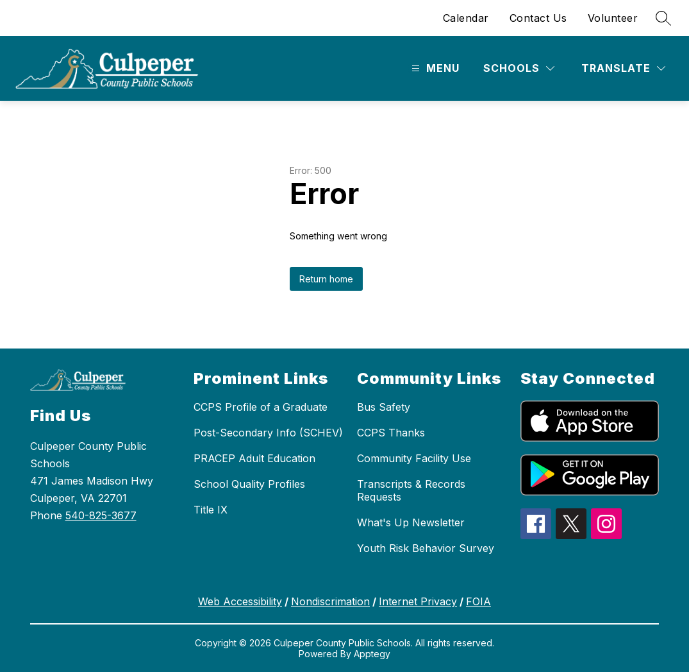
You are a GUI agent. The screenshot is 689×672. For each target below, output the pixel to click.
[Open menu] (434, 68)
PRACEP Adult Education (254, 458)
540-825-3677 (101, 515)
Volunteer (613, 18)
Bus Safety (383, 407)
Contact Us (538, 18)
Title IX (211, 509)
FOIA (478, 601)
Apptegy (372, 653)
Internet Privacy (418, 601)
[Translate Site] (623, 68)
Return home (326, 278)
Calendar (466, 18)
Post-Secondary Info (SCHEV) (268, 432)
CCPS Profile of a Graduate (261, 407)
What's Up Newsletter (411, 522)
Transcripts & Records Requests (411, 490)
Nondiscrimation (330, 601)
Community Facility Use (414, 458)
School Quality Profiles (249, 484)
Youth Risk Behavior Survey (425, 548)
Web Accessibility (240, 601)
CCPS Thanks (391, 432)
